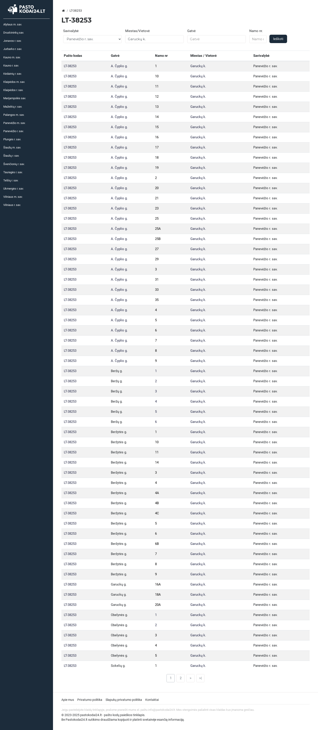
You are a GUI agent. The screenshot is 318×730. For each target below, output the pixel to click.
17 (157, 147)
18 (157, 158)
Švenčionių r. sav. (14, 164)
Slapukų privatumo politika (124, 699)
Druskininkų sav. (13, 32)
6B (157, 544)
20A (158, 605)
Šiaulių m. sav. (12, 147)
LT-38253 (70, 66)
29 (157, 259)
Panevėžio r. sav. (13, 131)
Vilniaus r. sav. (12, 205)
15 (157, 127)
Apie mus (67, 699)
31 (157, 279)
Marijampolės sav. (14, 98)
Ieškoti (278, 39)
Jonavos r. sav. (12, 40)
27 (157, 249)
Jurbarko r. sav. (12, 49)
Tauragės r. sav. (13, 172)
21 (157, 198)
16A (158, 584)
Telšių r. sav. (10, 180)
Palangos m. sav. (13, 114)
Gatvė (191, 31)
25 (157, 219)
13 (157, 107)
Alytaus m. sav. (12, 24)
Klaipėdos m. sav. (14, 82)
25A (158, 229)
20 (157, 188)
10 (157, 76)
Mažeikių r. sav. (12, 106)
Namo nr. (256, 31)
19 (157, 168)
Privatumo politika (89, 699)
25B (158, 239)
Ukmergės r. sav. (13, 188)
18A (158, 595)
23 (157, 208)
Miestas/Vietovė (137, 31)
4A (157, 493)
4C (157, 513)
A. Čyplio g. (119, 66)
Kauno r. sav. (11, 65)
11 (157, 86)
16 (157, 137)
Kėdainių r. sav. (12, 73)
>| (200, 678)
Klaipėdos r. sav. (13, 90)
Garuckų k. (198, 66)
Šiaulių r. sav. (11, 155)
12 (157, 97)
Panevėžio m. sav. (14, 123)
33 (157, 290)
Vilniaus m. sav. (13, 196)
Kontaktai (152, 699)
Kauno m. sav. (12, 57)
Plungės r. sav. (12, 139)
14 (157, 117)
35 (157, 300)
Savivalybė (71, 31)
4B (157, 503)
